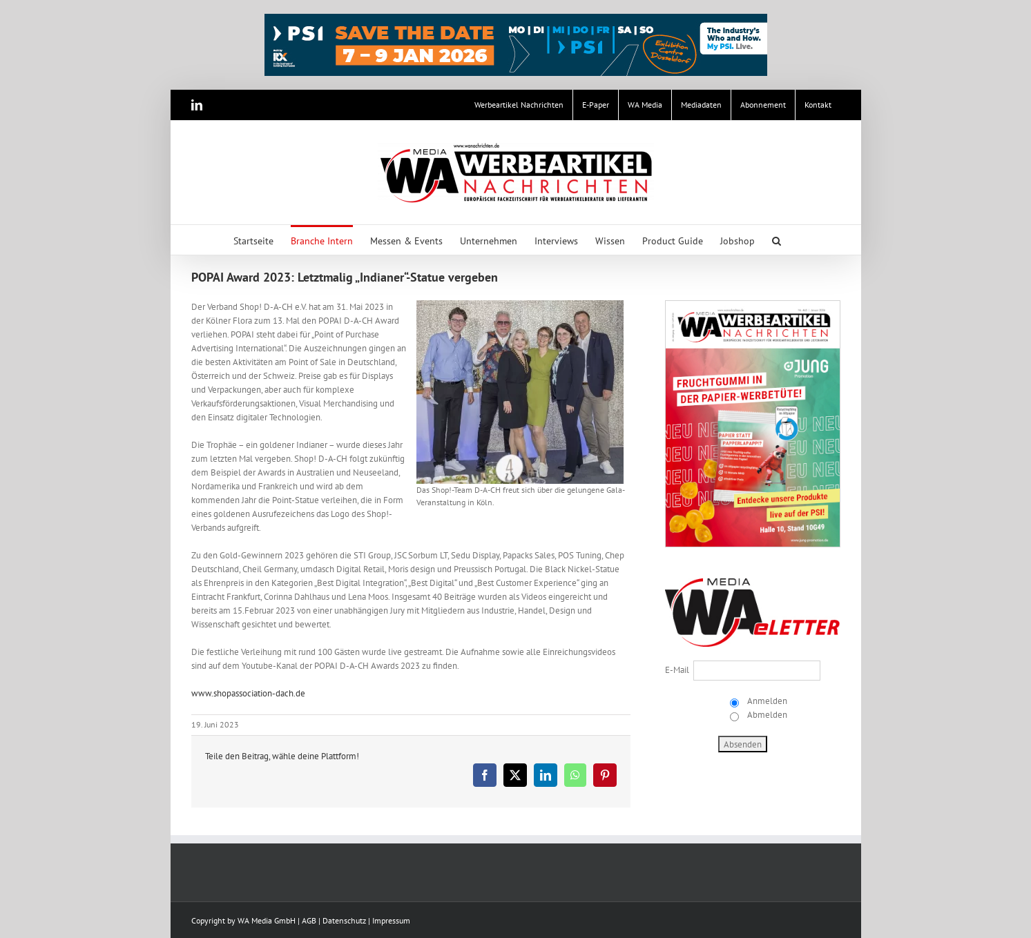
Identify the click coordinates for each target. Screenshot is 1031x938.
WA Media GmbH (267, 920)
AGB (309, 920)
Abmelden (766, 715)
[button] (776, 240)
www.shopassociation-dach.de (248, 693)
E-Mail (677, 670)
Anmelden (766, 701)
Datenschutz (344, 920)
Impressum (391, 920)
